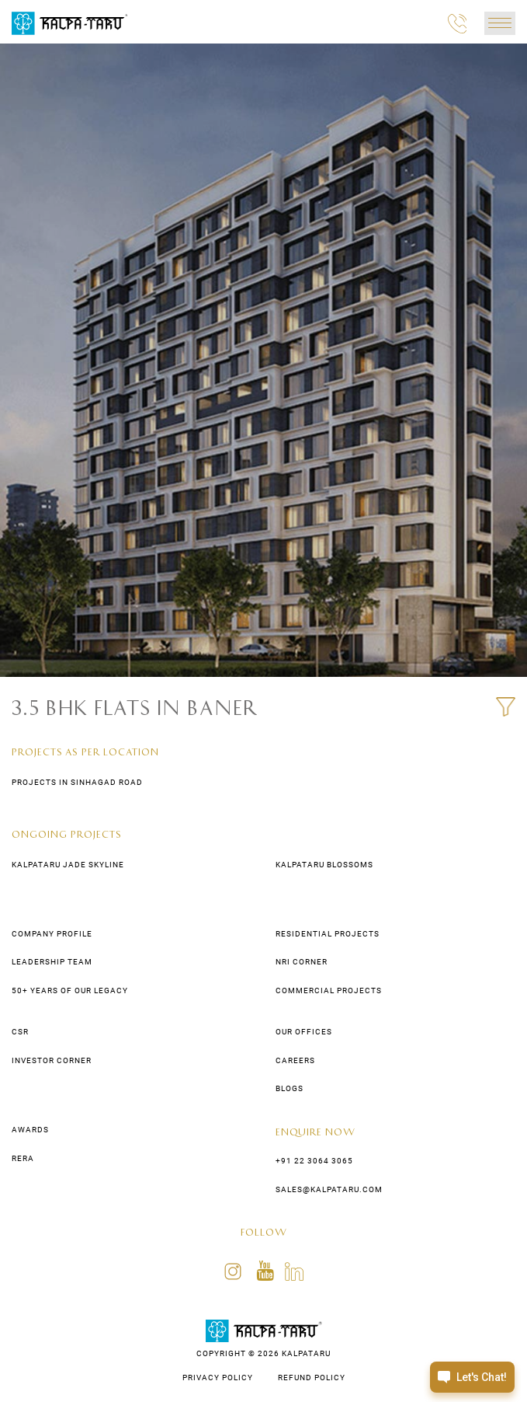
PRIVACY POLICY (217, 1377)
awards (30, 1129)
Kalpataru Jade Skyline (68, 864)
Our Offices (304, 1031)
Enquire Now (315, 1131)
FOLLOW (264, 1231)
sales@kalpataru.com (329, 1189)
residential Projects (328, 933)
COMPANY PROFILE (52, 933)
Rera (23, 1158)
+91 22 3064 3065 (314, 1160)
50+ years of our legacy (70, 990)
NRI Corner (302, 961)
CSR (20, 1031)
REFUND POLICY (311, 1377)
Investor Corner (52, 1060)
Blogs (289, 1088)
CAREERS (295, 1060)
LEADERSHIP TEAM (52, 961)
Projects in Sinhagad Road (77, 782)
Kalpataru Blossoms (324, 864)
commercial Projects (329, 990)
